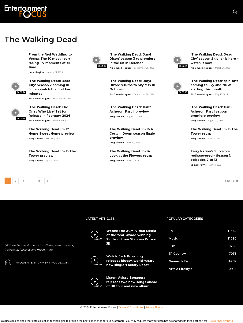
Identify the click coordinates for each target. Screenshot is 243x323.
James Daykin (36, 72)
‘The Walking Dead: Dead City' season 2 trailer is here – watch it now (214, 59)
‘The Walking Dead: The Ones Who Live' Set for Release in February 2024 (49, 111)
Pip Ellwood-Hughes (120, 67)
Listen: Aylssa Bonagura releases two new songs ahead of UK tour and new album (131, 282)
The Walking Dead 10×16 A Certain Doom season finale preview (132, 133)
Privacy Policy (154, 307)
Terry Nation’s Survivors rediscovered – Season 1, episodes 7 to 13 (211, 155)
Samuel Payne (199, 164)
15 (39, 180)
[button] (234, 11)
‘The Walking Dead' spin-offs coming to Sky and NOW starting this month (214, 85)
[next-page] (47, 181)
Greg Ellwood (117, 116)
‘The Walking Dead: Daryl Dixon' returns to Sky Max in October (132, 85)
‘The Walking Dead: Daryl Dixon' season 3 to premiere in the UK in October (132, 59)
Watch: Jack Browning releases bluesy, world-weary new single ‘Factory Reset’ (130, 261)
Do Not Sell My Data (221, 320)
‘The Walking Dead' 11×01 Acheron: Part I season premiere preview (211, 111)
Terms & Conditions (130, 307)
